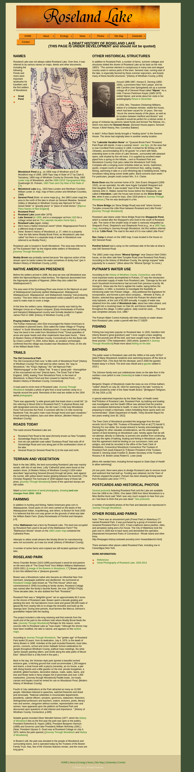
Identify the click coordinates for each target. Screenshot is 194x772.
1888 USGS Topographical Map (69, 180)
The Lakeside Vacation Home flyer (57, 220)
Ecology (64, 36)
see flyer (145, 145)
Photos (100, 36)
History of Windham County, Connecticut (129, 274)
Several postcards (101, 490)
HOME (27, 36)
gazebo (147, 363)
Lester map (23, 180)
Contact (26, 42)
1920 (74, 217)
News (82, 36)
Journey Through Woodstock (28, 251)
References (103, 560)
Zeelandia (137, 36)
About (46, 36)
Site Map (118, 36)
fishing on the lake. (141, 343)
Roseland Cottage (22, 583)
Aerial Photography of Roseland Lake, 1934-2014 (122, 562)
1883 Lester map (57, 530)
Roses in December (141, 99)
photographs (26, 395)
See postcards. (142, 499)
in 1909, (38, 217)
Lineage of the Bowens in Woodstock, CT (48, 568)
